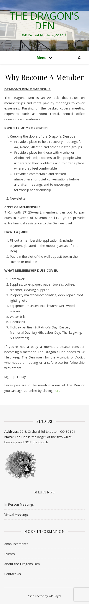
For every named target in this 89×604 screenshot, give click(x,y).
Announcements (16, 544)
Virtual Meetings (16, 514)
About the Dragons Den (22, 564)
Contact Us (12, 574)
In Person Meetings (19, 504)
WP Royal (55, 596)
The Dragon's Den (44, 20)
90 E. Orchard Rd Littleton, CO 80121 (47, 431)
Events (9, 554)
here (57, 390)
